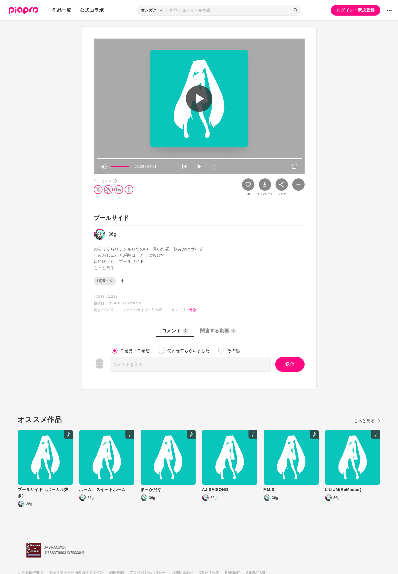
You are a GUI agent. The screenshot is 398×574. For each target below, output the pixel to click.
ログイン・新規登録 (356, 10)
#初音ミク (105, 281)
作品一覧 (61, 10)
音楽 (193, 310)
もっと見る (367, 420)
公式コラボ (92, 10)
